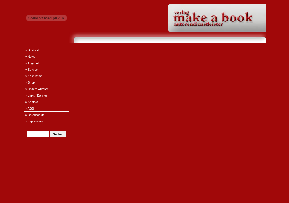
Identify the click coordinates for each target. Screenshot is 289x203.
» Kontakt (31, 102)
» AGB (29, 108)
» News (30, 56)
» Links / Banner (36, 95)
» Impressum (34, 121)
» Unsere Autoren (37, 89)
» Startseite (33, 50)
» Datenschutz (35, 115)
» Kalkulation (34, 76)
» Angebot (32, 63)
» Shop (30, 82)
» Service (31, 69)
